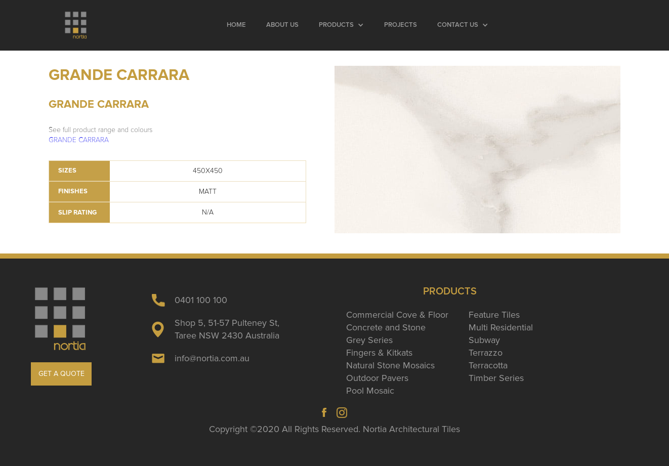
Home (236, 25)
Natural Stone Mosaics (390, 365)
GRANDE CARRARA (79, 140)
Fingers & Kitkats (379, 352)
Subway (484, 340)
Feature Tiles (494, 314)
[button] (341, 25)
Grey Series (369, 340)
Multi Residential (501, 327)
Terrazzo (486, 352)
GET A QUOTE (61, 373)
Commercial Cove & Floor (397, 314)
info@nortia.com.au (212, 358)
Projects (400, 25)
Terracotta (488, 365)
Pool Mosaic (370, 390)
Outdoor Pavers (377, 378)
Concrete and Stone (386, 327)
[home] (76, 25)
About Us (282, 25)
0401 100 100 (201, 300)
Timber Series (496, 378)
